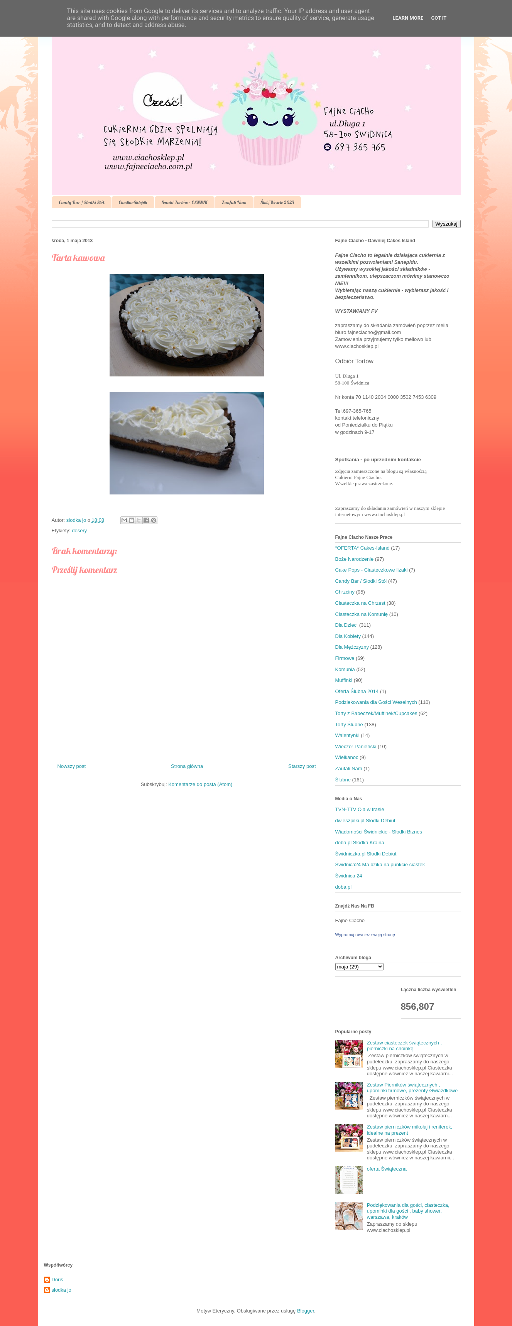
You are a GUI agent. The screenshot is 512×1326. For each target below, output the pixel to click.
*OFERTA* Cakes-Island (362, 548)
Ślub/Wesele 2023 (277, 202)
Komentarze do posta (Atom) (200, 784)
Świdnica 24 (348, 876)
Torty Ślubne (349, 724)
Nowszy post (71, 766)
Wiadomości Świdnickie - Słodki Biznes (378, 832)
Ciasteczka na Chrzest (360, 603)
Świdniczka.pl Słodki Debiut (366, 854)
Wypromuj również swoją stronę (365, 934)
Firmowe (345, 658)
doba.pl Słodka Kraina (359, 842)
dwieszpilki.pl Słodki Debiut (365, 820)
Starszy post (302, 766)
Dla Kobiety (348, 636)
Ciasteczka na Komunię (361, 614)
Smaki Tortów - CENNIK (185, 202)
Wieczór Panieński (356, 746)
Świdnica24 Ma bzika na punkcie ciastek (380, 864)
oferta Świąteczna (387, 1169)
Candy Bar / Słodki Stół (81, 202)
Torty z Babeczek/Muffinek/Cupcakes (376, 713)
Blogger (305, 1311)
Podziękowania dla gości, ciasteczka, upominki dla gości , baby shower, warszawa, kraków (408, 1211)
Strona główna (187, 766)
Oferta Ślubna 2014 (357, 691)
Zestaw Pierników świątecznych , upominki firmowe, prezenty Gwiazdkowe (412, 1088)
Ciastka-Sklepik (132, 202)
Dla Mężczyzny (352, 647)
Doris (57, 1279)
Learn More (408, 18)
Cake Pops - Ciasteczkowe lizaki (371, 570)
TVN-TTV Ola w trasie (359, 809)
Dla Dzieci (346, 625)
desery (79, 530)
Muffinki (344, 680)
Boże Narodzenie (354, 559)
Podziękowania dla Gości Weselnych (376, 702)
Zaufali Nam (234, 202)
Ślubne (343, 780)
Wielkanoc (346, 757)
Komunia (345, 669)
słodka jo (61, 1290)
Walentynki (347, 735)
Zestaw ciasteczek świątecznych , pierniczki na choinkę (404, 1046)
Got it (438, 18)
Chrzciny (345, 592)
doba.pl (343, 887)
